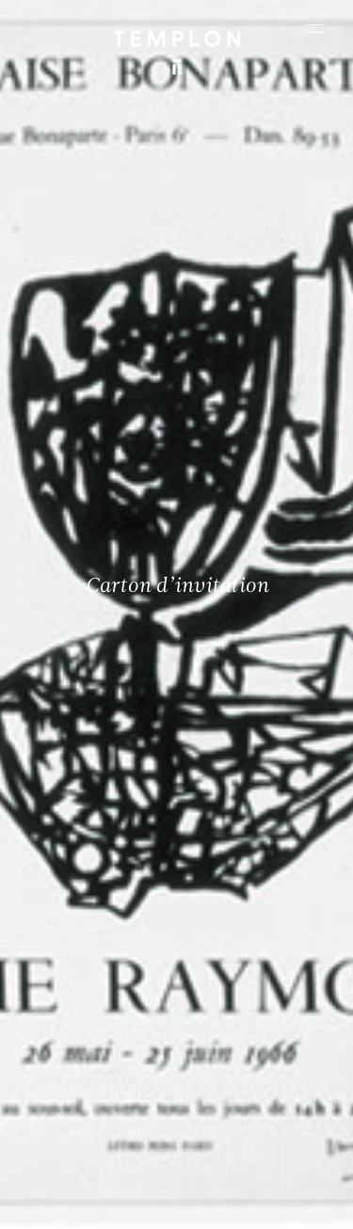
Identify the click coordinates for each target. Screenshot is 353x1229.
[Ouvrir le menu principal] (315, 28)
